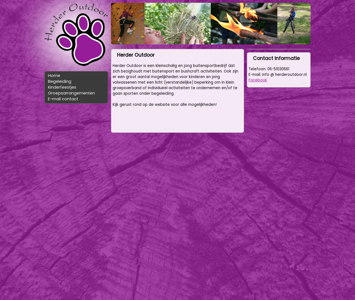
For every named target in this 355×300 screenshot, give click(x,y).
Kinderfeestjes (62, 87)
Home (54, 75)
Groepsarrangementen (71, 93)
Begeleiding (59, 81)
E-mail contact (63, 99)
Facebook (257, 80)
